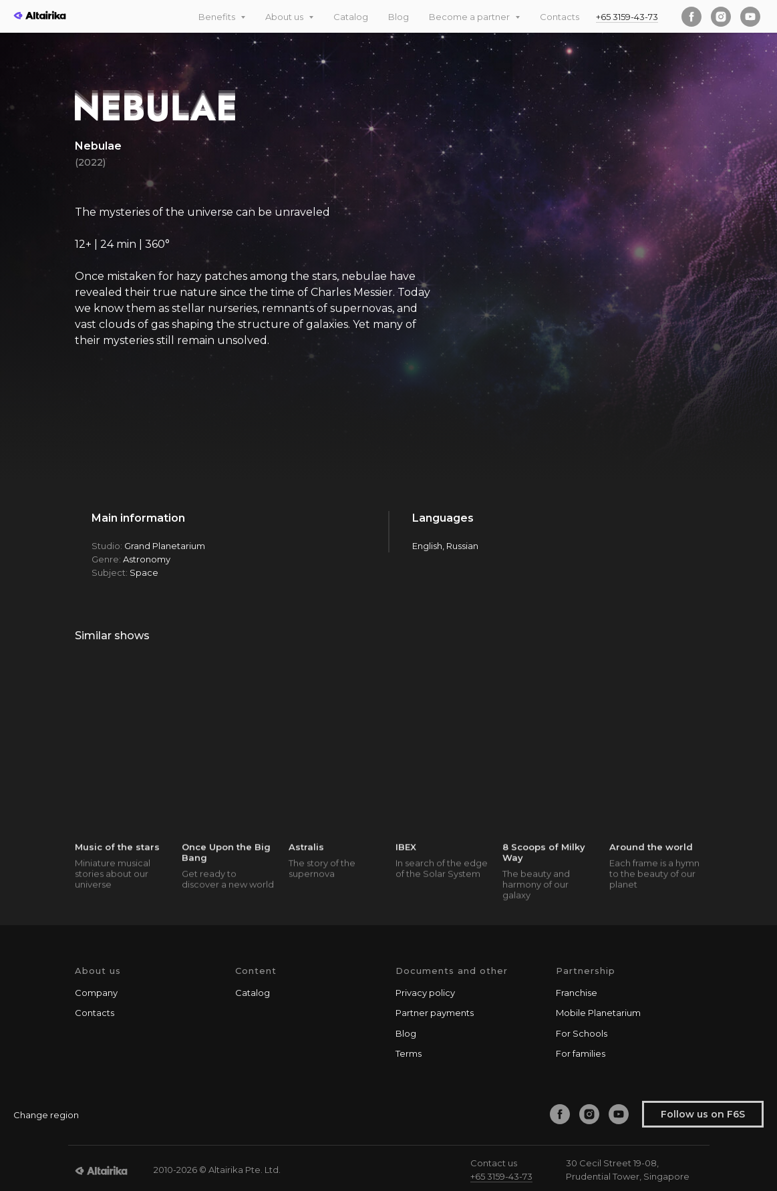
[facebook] (691, 17)
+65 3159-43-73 (627, 16)
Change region (46, 1115)
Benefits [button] (217, 16)
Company (96, 992)
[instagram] (721, 17)
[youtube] (750, 17)
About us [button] (285, 16)
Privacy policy (425, 992)
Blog (398, 16)
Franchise (576, 992)
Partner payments (435, 1012)
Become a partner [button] (470, 16)
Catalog (350, 16)
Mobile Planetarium (598, 1012)
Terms (409, 1053)
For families (580, 1053)
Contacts (559, 16)
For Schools (581, 1033)
